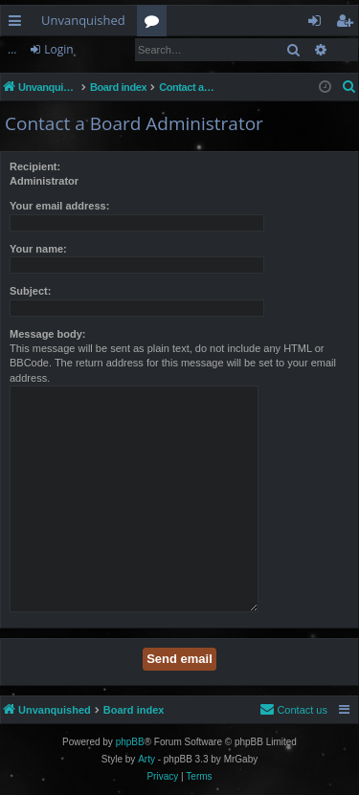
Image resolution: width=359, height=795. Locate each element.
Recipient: (35, 166)
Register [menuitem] (348, 23)
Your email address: (59, 205)
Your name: (38, 248)
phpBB (130, 742)
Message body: (47, 334)
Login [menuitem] (318, 23)
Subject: (30, 291)
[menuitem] (349, 87)
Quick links (19, 23)
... (12, 49)
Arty (146, 759)
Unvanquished (83, 20)
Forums (156, 23)
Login (58, 49)
